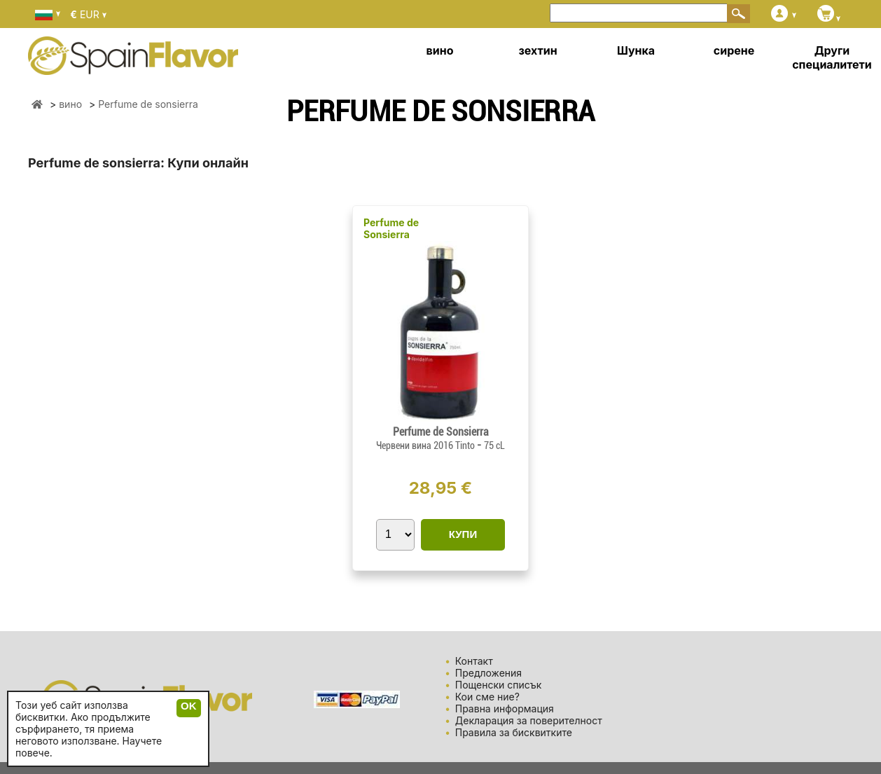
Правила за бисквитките (513, 732)
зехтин (537, 50)
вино (440, 50)
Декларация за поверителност (528, 720)
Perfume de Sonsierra (391, 228)
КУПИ (463, 534)
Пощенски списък (498, 685)
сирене (734, 50)
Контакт (474, 661)
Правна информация (504, 708)
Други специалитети (832, 57)
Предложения (488, 673)
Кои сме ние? (487, 697)
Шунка (636, 50)
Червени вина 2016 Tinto (426, 445)
